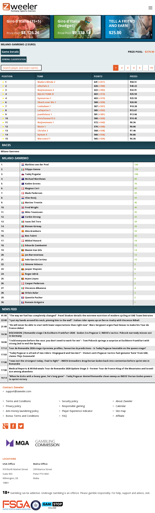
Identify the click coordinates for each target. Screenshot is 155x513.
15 (151, 67)
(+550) (101, 118)
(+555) (101, 110)
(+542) (101, 122)
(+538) (101, 130)
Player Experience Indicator (77, 411)
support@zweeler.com (18, 391)
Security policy (70, 401)
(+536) (101, 134)
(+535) (101, 138)
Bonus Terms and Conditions (22, 415)
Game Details (10, 51)
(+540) (101, 126)
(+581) (101, 114)
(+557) (101, 106)
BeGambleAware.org (14, 496)
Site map (121, 411)
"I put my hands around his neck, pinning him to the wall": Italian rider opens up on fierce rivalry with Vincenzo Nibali (74, 320)
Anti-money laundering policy (22, 411)
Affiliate (120, 415)
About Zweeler (124, 401)
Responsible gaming (73, 406)
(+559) (101, 102)
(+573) (101, 94)
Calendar (121, 406)
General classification (14, 59)
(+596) (101, 86)
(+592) (101, 90)
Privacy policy (13, 406)
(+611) (101, 81)
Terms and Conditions (18, 401)
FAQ (64, 415)
